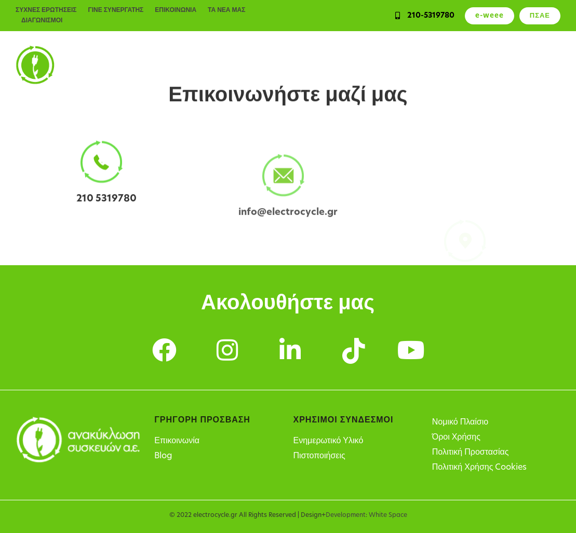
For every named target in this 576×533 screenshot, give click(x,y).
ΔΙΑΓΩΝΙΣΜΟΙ (41, 21)
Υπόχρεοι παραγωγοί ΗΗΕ (352, 65)
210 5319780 (106, 201)
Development (346, 515)
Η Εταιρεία (539, 65)
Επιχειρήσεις (201, 65)
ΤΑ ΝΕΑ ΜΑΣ (226, 10)
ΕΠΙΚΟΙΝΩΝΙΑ (175, 10)
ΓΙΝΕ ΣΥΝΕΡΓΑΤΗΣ (115, 10)
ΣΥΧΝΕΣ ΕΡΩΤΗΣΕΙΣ (46, 10)
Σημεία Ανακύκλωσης (462, 65)
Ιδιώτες (146, 65)
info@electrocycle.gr (288, 223)
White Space (388, 515)
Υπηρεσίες (264, 65)
